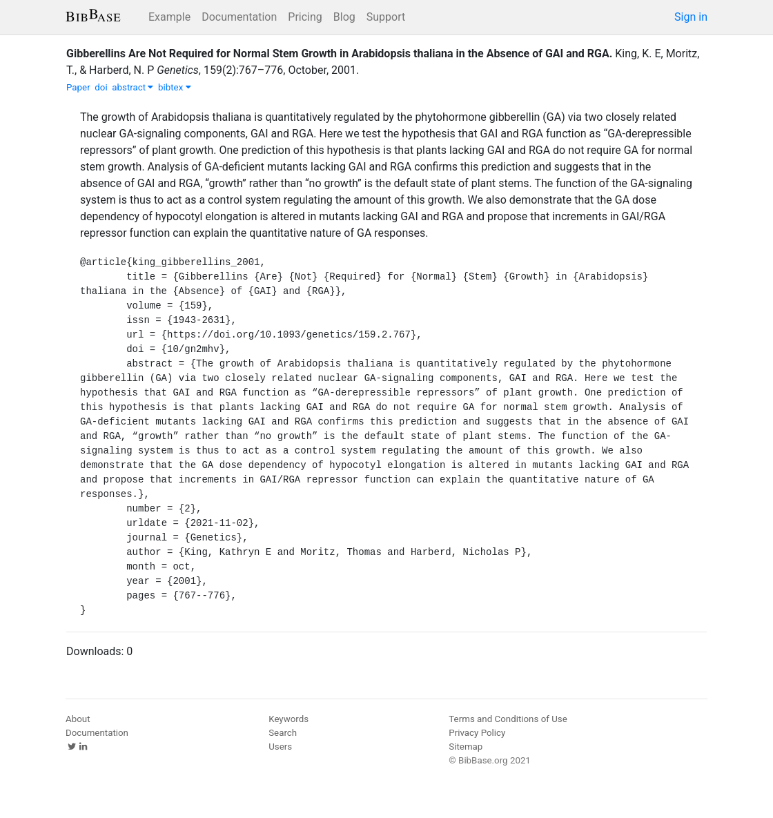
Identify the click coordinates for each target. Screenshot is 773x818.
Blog (344, 16)
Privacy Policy (477, 733)
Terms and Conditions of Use (508, 719)
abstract (132, 87)
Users (280, 746)
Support (385, 16)
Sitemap (465, 746)
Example (169, 16)
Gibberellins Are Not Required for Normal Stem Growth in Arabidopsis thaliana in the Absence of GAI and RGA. (339, 53)
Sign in (690, 16)
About (78, 719)
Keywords (288, 719)
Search (282, 733)
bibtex (174, 87)
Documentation (239, 16)
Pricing (305, 16)
